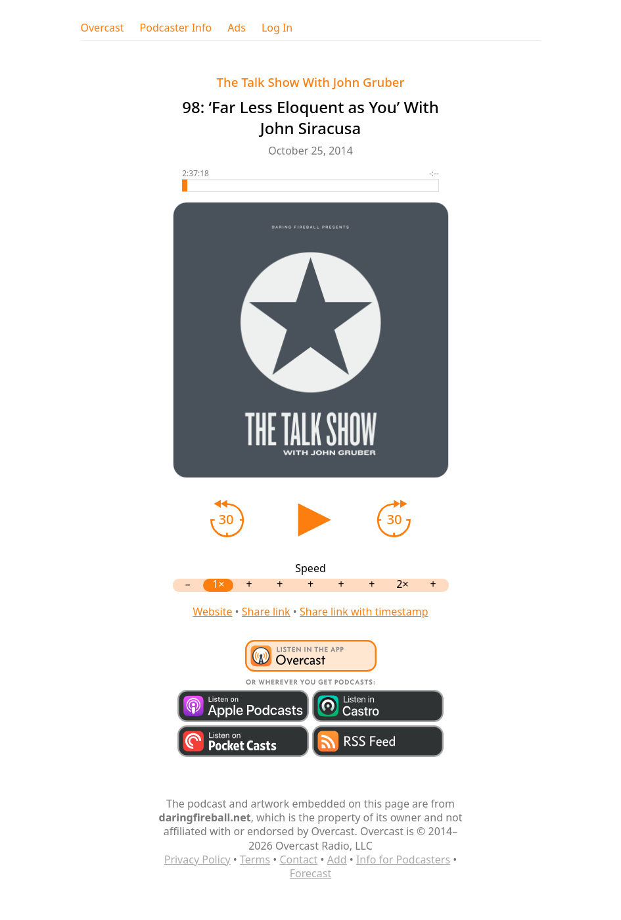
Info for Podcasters (403, 859)
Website (212, 611)
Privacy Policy (197, 859)
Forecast (310, 873)
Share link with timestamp (364, 611)
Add (337, 859)
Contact (298, 859)
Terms (255, 859)
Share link (266, 611)
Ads (236, 28)
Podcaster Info (176, 28)
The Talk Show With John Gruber (311, 82)
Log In (277, 28)
